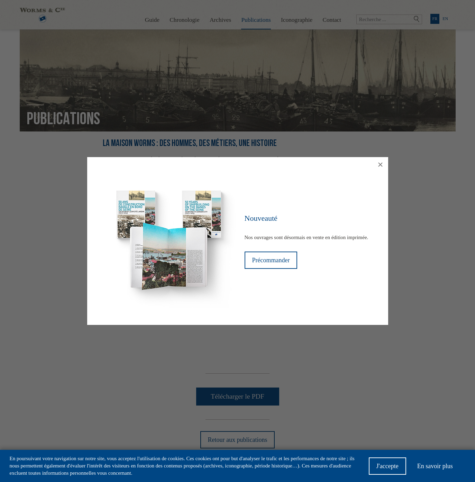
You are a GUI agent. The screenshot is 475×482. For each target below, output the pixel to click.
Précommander (271, 260)
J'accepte (387, 466)
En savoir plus (435, 466)
